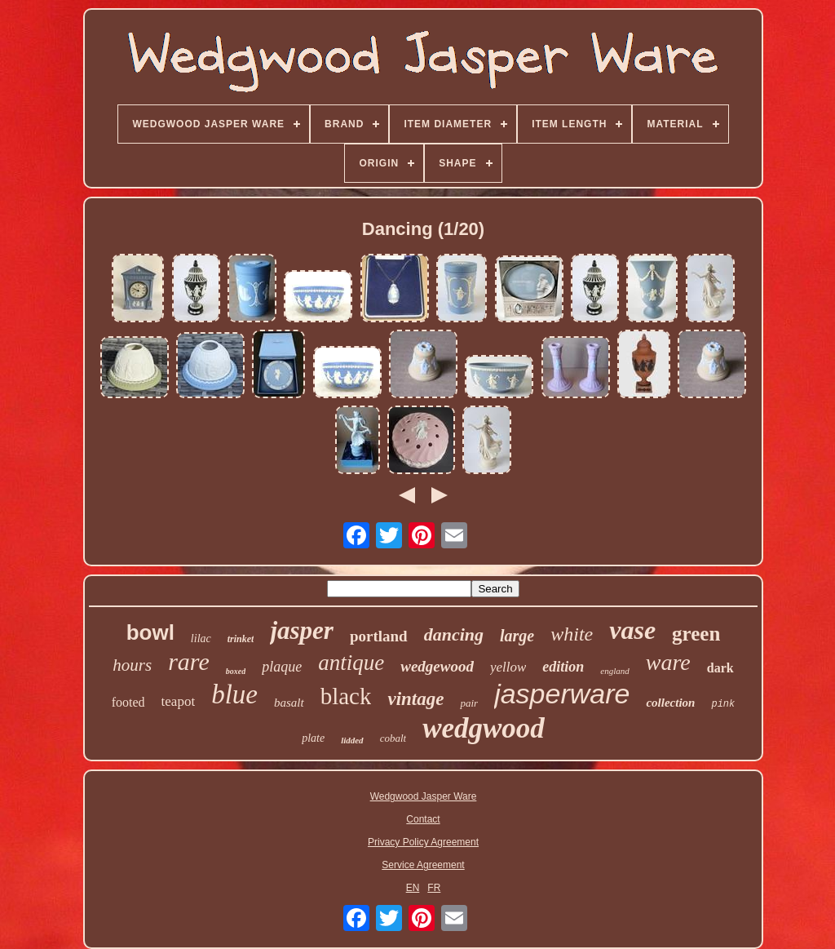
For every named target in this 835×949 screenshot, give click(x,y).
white (571, 634)
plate (313, 738)
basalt (289, 702)
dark (720, 668)
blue (234, 694)
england (614, 671)
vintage (415, 699)
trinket (241, 639)
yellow (508, 667)
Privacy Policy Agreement (423, 842)
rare (189, 661)
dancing (454, 634)
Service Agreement (423, 865)
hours (132, 665)
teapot (178, 701)
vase (632, 630)
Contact (423, 819)
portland (379, 636)
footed (128, 702)
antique (351, 662)
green (696, 634)
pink (723, 704)
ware (668, 662)
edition (563, 667)
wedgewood (437, 666)
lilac (201, 638)
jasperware (562, 693)
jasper (302, 630)
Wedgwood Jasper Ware (423, 796)
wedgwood (483, 728)
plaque (282, 667)
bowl (150, 632)
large (517, 636)
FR (433, 888)
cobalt (393, 738)
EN (413, 888)
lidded (352, 740)
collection (670, 702)
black (346, 696)
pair (469, 703)
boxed (235, 671)
